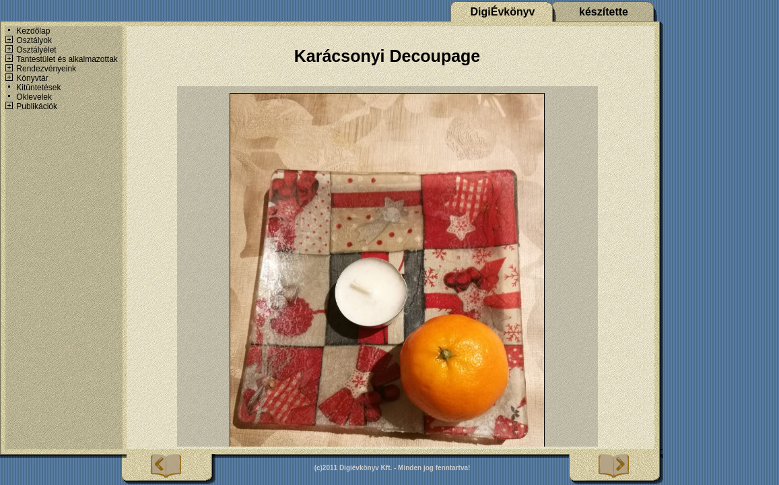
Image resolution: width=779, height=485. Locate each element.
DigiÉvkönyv (502, 12)
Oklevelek (34, 97)
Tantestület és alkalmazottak (67, 59)
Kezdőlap (33, 31)
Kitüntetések (38, 87)
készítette (603, 12)
